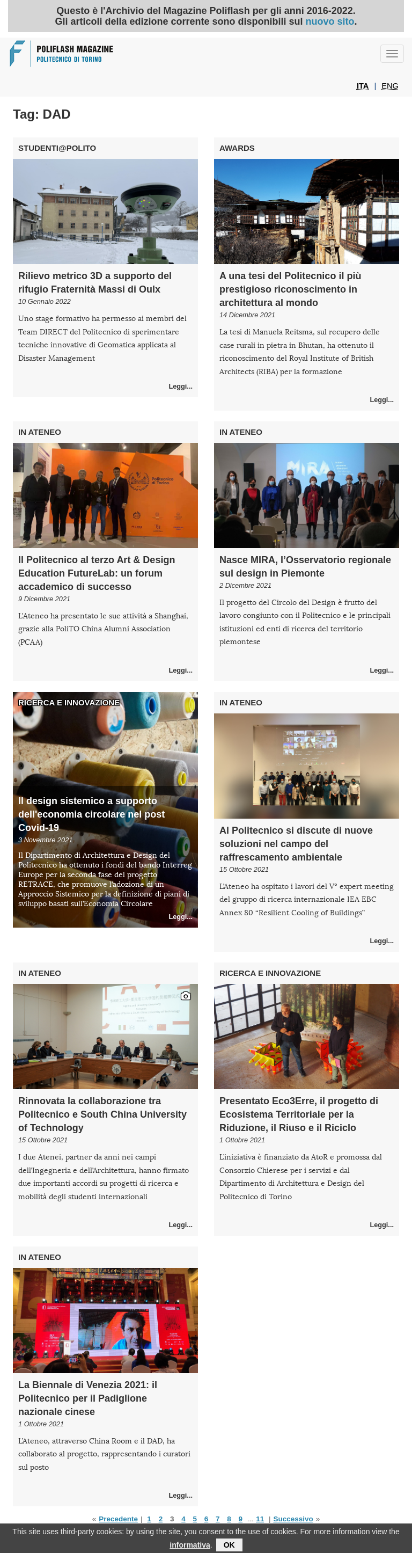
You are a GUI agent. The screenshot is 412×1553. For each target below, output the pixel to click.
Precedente (118, 1519)
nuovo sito (330, 21)
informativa (190, 1547)
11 (260, 1519)
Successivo (293, 1519)
